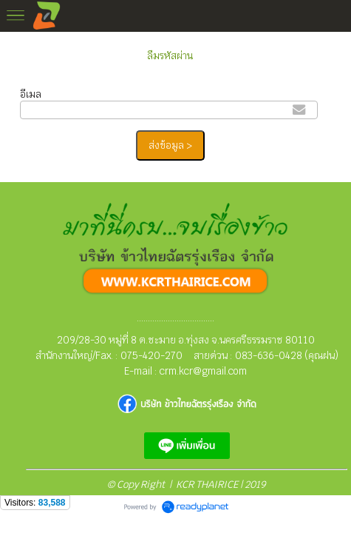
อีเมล (30, 94)
